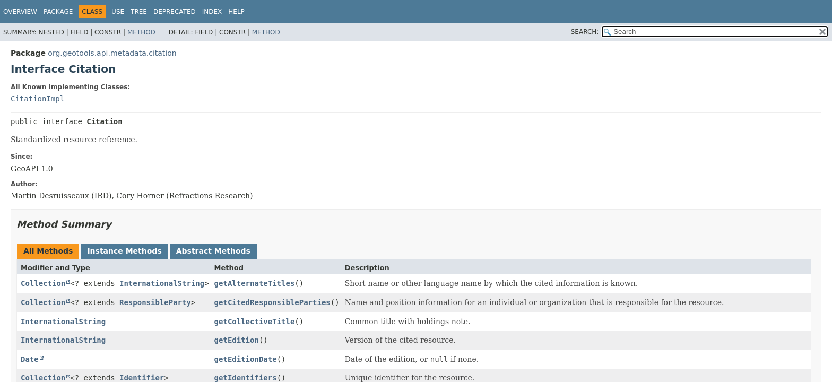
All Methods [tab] (48, 251)
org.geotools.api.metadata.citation (112, 53)
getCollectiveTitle (254, 321)
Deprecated (174, 11)
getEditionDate (245, 359)
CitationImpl (37, 98)
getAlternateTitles (254, 283)
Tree (139, 11)
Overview (20, 11)
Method (141, 32)
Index (212, 11)
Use (117, 11)
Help (236, 11)
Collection (43, 283)
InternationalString (161, 283)
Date (30, 359)
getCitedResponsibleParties (272, 302)
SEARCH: (585, 32)
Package (58, 11)
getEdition (236, 340)
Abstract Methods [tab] (213, 251)
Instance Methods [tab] (124, 251)
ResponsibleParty (155, 302)
